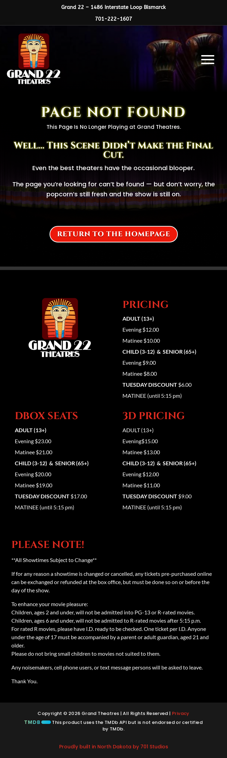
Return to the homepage (113, 234)
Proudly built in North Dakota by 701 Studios (113, 746)
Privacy (181, 713)
